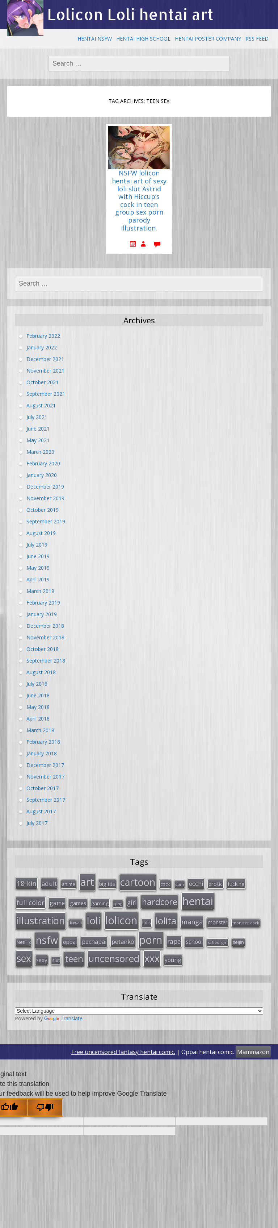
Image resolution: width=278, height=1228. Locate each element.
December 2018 (45, 625)
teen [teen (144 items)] (74, 958)
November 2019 (45, 498)
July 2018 (36, 683)
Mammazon (253, 1052)
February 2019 (43, 602)
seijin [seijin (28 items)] (238, 942)
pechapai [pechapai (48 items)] (94, 942)
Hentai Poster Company (208, 38)
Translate (63, 1018)
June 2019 (38, 556)
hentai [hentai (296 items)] (197, 901)
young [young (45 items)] (173, 960)
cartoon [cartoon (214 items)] (137, 882)
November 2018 (45, 637)
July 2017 (36, 823)
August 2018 (41, 672)
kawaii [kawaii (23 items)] (76, 922)
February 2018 (43, 741)
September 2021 (45, 393)
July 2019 (36, 544)
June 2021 (38, 428)
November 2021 (45, 370)
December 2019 (45, 486)
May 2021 (38, 440)
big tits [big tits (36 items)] (107, 883)
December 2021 (45, 359)
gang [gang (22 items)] (118, 903)
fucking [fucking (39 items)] (236, 883)
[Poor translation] (45, 1107)
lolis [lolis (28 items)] (146, 923)
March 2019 (40, 591)
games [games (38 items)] (78, 903)
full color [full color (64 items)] (31, 902)
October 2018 (42, 649)
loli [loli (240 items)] (93, 920)
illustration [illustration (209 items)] (41, 920)
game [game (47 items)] (57, 903)
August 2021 (41, 405)
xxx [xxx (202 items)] (152, 958)
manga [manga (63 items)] (192, 921)
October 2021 (42, 382)
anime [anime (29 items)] (68, 884)
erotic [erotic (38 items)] (215, 883)
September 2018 (45, 660)
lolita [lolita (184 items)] (166, 920)
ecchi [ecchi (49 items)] (196, 883)
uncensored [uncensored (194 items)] (113, 958)
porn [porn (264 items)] (150, 940)
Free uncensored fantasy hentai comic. (123, 1052)
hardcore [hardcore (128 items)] (159, 902)
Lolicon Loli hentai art (130, 14)
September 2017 (45, 799)
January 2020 (41, 475)
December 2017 (45, 765)
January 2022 (41, 347)
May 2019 (38, 567)
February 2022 (43, 335)
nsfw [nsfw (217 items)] (47, 940)
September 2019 (45, 521)
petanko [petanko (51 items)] (122, 941)
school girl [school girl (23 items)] (218, 942)
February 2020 (43, 463)
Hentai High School (143, 38)
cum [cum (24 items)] (179, 884)
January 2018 (41, 753)
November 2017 (45, 776)
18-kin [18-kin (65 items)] (27, 883)
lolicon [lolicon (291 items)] (121, 920)
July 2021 (36, 417)
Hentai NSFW (94, 38)
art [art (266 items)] (87, 882)
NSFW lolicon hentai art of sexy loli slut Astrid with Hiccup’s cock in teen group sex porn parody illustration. (139, 200)
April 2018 (38, 718)
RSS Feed (257, 38)
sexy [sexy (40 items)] (41, 959)
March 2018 (40, 730)
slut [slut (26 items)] (56, 960)
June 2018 (38, 695)
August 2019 (41, 533)
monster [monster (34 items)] (217, 922)
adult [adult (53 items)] (49, 883)
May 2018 (38, 707)
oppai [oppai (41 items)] (70, 941)
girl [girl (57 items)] (132, 902)
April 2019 (38, 579)
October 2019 (42, 509)
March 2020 (40, 451)
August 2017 (41, 811)
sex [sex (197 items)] (24, 958)
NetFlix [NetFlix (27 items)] (24, 942)
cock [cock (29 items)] (165, 884)
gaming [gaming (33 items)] (100, 903)
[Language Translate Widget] (139, 1011)
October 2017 (42, 788)
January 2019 (41, 614)
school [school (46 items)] (194, 942)
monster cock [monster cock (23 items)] (245, 922)
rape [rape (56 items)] (174, 941)
